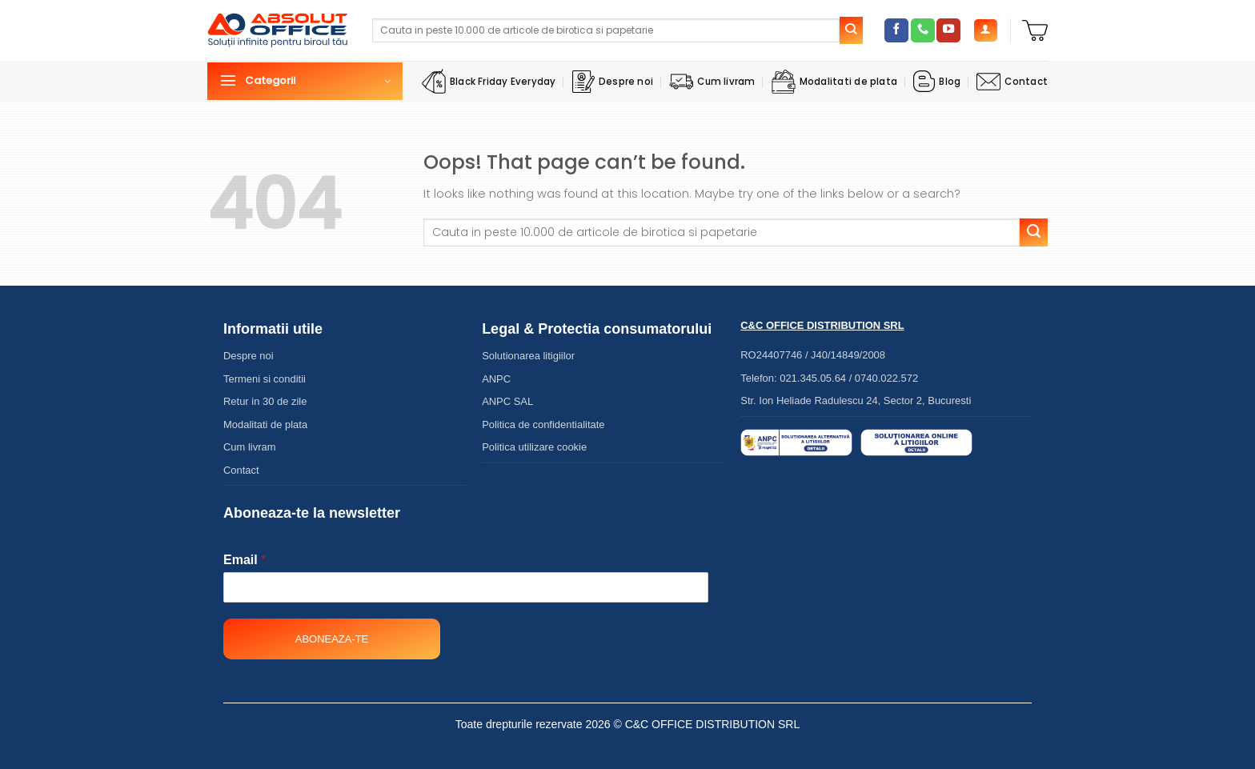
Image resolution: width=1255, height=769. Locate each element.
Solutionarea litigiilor (528, 356)
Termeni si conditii (264, 379)
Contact (1012, 82)
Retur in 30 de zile (265, 401)
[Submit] (852, 30)
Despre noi (612, 81)
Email (244, 560)
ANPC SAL (507, 401)
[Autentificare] (985, 30)
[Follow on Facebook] (896, 30)
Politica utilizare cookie (534, 447)
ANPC (496, 379)
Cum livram (712, 82)
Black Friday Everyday (489, 81)
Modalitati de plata (834, 82)
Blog (936, 81)
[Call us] (923, 30)
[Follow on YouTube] (948, 30)
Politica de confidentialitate (543, 425)
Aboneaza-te (331, 639)
